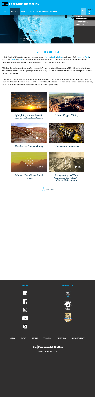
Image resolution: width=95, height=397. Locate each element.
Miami (87, 57)
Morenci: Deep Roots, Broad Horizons (29, 177)
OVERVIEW (79, 16)
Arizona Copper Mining (66, 115)
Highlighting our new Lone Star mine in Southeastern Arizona (29, 116)
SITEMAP (12, 338)
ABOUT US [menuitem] (6, 11)
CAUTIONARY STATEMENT (78, 338)
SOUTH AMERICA (82, 22)
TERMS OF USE (47, 338)
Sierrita (79, 57)
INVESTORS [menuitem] (24, 11)
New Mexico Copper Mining (29, 147)
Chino (13, 60)
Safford (59, 57)
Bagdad (53, 57)
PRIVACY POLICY (61, 338)
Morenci (47, 57)
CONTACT (23, 338)
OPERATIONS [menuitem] (15, 11)
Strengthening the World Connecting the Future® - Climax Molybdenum (66, 178)
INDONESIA (80, 25)
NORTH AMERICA (82, 19)
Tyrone (20, 60)
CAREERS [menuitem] (45, 11)
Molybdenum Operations (66, 147)
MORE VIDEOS (48, 189)
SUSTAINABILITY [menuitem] (35, 11)
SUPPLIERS (35, 338)
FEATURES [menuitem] (53, 11)
